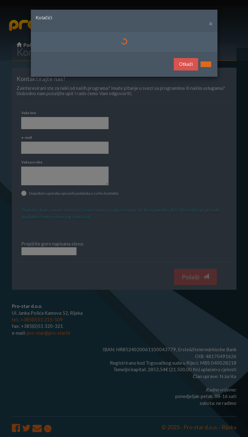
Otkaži (186, 64)
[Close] (211, 23)
